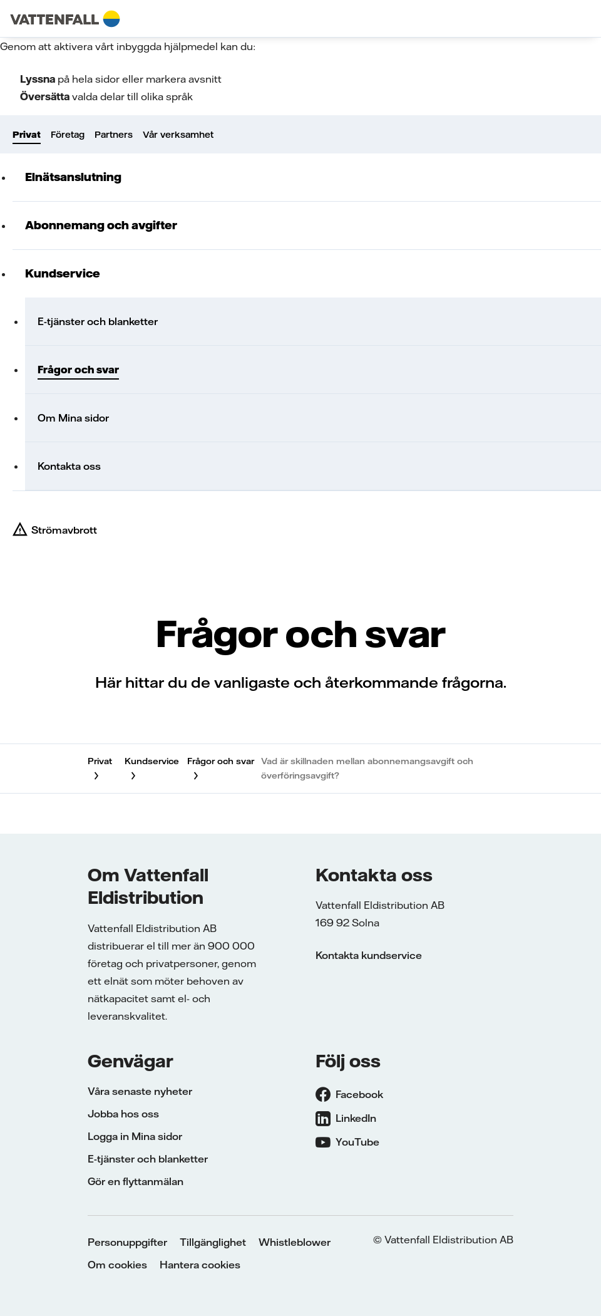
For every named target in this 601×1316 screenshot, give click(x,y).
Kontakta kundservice (369, 955)
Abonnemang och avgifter (101, 225)
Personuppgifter (127, 1242)
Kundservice (62, 273)
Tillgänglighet (213, 1242)
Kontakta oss (69, 466)
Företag (68, 134)
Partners (114, 134)
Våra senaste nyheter (140, 1091)
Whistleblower (295, 1242)
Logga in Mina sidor (135, 1136)
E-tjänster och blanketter (98, 321)
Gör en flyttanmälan (135, 1181)
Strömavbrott (64, 530)
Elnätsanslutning (73, 177)
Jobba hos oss (123, 1113)
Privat (27, 134)
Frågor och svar (78, 369)
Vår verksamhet (178, 134)
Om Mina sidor (73, 418)
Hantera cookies (200, 1264)
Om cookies (117, 1264)
